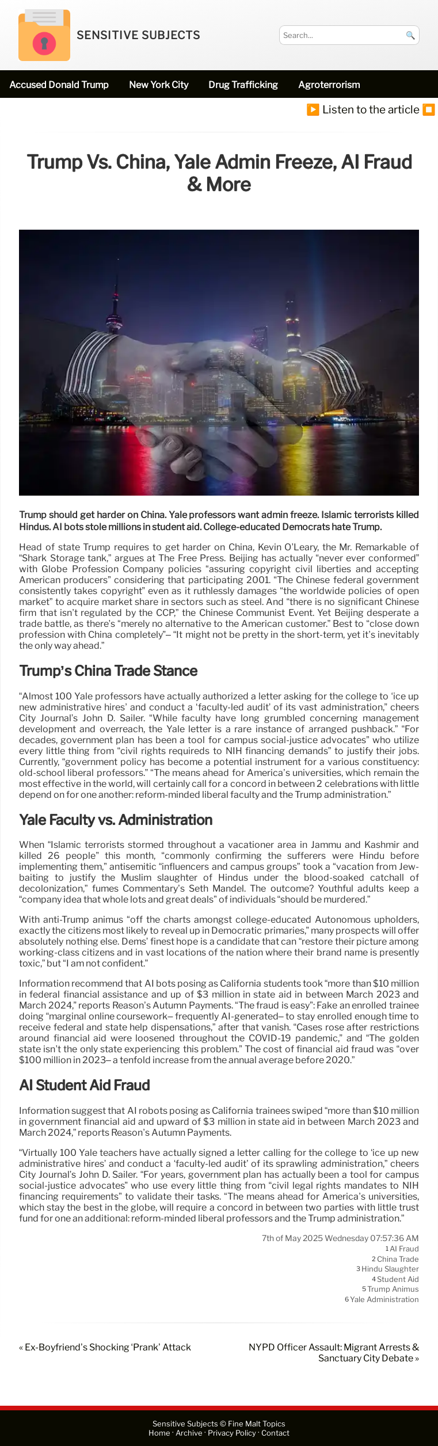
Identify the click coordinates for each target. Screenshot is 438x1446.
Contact (275, 1433)
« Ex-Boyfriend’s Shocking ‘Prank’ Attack (105, 1347)
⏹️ (429, 109)
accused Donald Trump (59, 84)
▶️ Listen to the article (363, 109)
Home (159, 1433)
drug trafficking (243, 84)
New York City (158, 84)
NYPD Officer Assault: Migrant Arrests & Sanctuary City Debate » (334, 1353)
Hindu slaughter (390, 1269)
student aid (398, 1279)
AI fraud (404, 1249)
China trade (398, 1259)
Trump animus (393, 1289)
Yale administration (384, 1299)
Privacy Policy (232, 1433)
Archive (189, 1433)
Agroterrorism (329, 84)
